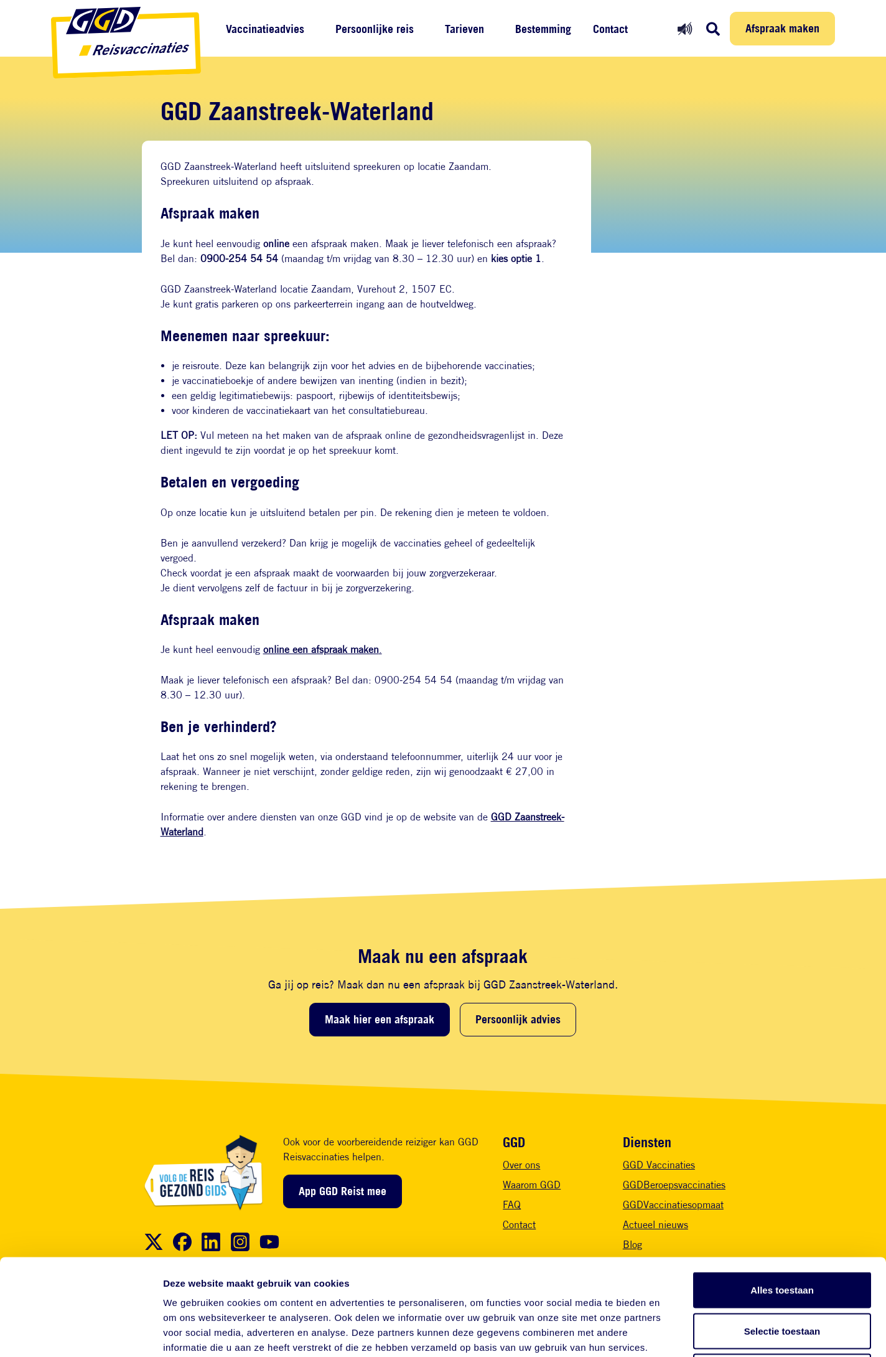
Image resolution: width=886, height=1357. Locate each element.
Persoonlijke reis (374, 28)
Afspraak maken (782, 28)
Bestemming (543, 28)
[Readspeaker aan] (684, 28)
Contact (610, 28)
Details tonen (672, 1332)
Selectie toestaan (782, 1234)
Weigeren (782, 1275)
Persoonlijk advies (518, 1019)
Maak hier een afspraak (379, 1019)
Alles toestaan (782, 1193)
